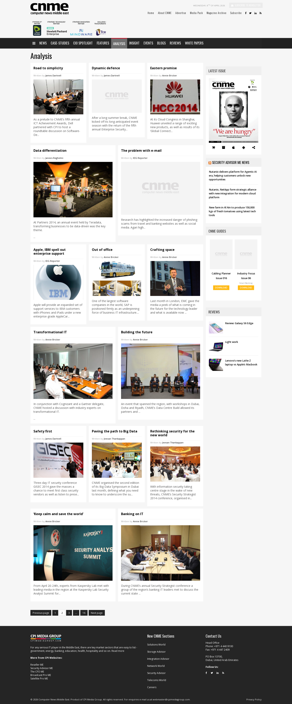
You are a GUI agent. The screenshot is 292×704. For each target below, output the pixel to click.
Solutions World (156, 644)
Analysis (119, 43)
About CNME (165, 13)
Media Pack (196, 13)
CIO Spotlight (83, 42)
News (43, 42)
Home (151, 13)
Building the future (136, 332)
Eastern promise (163, 68)
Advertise (180, 13)
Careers (151, 687)
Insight (134, 42)
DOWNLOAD (221, 287)
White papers (194, 42)
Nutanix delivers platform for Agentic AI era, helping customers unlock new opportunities (233, 175)
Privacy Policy (254, 699)
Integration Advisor (158, 659)
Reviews (175, 42)
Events (148, 42)
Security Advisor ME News (230, 162)
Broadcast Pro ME (40, 675)
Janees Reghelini (54, 157)
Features (103, 42)
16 (85, 613)
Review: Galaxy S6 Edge (239, 323)
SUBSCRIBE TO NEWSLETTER (246, 5)
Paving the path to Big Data (114, 431)
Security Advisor (156, 673)
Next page (97, 613)
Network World (156, 666)
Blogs (161, 42)
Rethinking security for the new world (172, 433)
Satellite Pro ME (39, 678)
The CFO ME (37, 671)
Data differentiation (50, 150)
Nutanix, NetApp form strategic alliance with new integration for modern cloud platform (232, 193)
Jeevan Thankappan (114, 438)
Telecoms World (156, 680)
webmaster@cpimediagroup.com (171, 699)
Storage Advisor (156, 651)
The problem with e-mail (141, 150)
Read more (118, 651)
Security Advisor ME (41, 668)
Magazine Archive (217, 13)
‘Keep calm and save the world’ (58, 514)
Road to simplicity (48, 68)
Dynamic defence (106, 68)
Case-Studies (60, 42)
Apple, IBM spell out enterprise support (49, 251)
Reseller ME (36, 664)
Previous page (41, 613)
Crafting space (162, 249)
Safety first (42, 431)
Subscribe (236, 13)
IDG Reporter (140, 157)
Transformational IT (50, 332)
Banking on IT (132, 514)
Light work (231, 342)
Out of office (102, 249)
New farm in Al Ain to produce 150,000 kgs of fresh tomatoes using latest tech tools (232, 211)
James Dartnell (53, 75)
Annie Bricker (169, 75)
